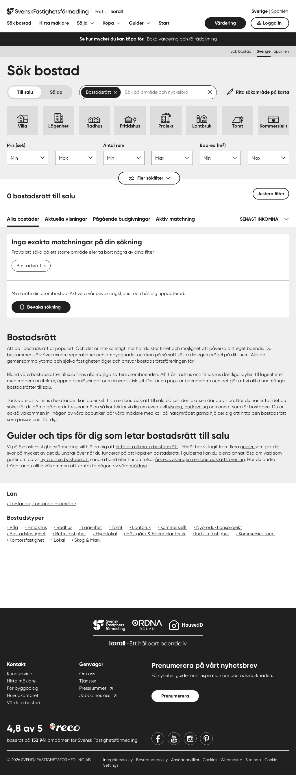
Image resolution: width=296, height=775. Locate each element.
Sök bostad (19, 23)
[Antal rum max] (172, 158)
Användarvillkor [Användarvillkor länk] (185, 759)
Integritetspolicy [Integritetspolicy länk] (118, 759)
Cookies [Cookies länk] (210, 759)
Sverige (260, 11)
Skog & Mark (87, 540)
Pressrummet (92, 688)
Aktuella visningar (66, 219)
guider (247, 446)
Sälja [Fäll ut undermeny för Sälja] (82, 23)
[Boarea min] (220, 158)
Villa (14, 527)
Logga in (272, 23)
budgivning (196, 406)
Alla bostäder (23, 219)
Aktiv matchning (175, 219)
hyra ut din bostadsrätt (64, 459)
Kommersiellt (173, 527)
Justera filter (270, 193)
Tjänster (87, 681)
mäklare (138, 465)
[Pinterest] (206, 738)
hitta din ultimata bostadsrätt (147, 446)
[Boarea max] (268, 158)
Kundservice (19, 673)
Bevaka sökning (41, 306)
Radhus (64, 527)
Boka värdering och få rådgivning (182, 39)
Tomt (117, 527)
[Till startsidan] (65, 11)
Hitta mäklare (54, 23)
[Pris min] (27, 158)
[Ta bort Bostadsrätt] (44, 266)
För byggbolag (22, 688)
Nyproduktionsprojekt (219, 527)
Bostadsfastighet (28, 533)
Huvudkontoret (22, 695)
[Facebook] (157, 738)
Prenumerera (175, 696)
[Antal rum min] (124, 158)
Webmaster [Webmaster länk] (232, 759)
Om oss (87, 673)
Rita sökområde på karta (262, 92)
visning (175, 406)
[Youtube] (174, 738)
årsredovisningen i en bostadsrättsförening (200, 459)
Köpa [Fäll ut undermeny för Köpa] (108, 23)
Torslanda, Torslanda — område (43, 503)
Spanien (279, 11)
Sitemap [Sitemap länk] (253, 759)
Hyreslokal (106, 533)
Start (164, 23)
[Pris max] (76, 158)
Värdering (225, 23)
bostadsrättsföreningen (162, 361)
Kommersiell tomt (257, 533)
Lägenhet (92, 527)
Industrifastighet (212, 533)
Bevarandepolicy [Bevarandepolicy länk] (152, 759)
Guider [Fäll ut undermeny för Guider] (136, 23)
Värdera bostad (23, 702)
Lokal (59, 540)
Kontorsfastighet (27, 540)
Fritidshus (37, 527)
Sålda (56, 92)
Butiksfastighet (70, 533)
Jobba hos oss (94, 695)
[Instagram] (190, 738)
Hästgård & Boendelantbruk (156, 533)
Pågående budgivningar (121, 219)
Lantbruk (141, 527)
